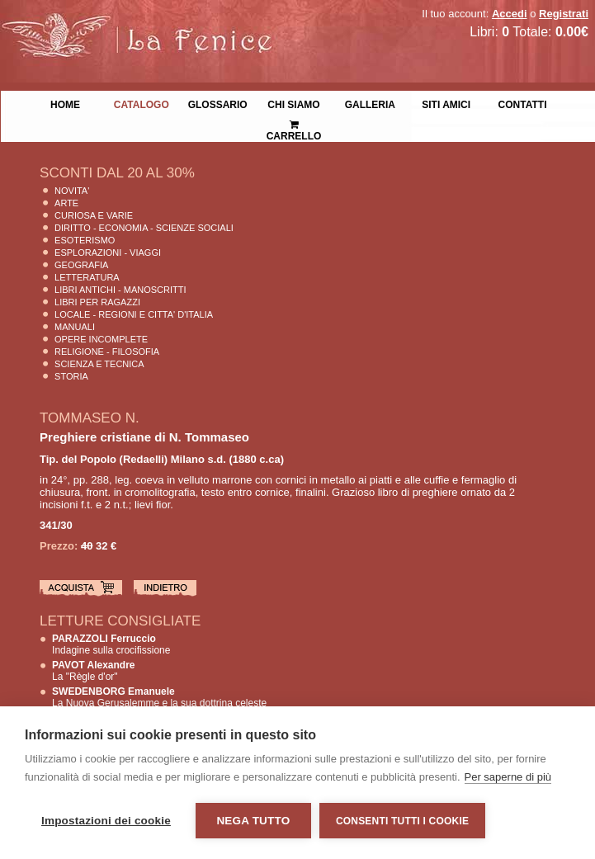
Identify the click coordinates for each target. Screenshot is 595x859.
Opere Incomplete (101, 339)
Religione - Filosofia (106, 351)
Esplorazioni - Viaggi (107, 252)
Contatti (522, 103)
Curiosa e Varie (93, 215)
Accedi (509, 13)
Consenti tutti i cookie (402, 821)
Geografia (81, 265)
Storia (71, 376)
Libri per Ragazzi (97, 302)
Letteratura (87, 277)
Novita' (71, 191)
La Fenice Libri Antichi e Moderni (144, 25)
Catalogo (141, 103)
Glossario (218, 103)
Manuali (74, 327)
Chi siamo (293, 103)
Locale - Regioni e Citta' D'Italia (133, 314)
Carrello (294, 123)
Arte (66, 203)
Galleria (370, 103)
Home (65, 103)
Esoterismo (84, 240)
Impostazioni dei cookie (106, 820)
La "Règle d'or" (93, 670)
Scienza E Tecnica (99, 364)
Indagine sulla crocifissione (111, 644)
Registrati (563, 13)
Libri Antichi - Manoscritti (120, 290)
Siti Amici (446, 103)
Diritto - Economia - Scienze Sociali (144, 228)
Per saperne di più (508, 777)
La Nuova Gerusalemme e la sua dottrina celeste (159, 697)
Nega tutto (253, 820)
